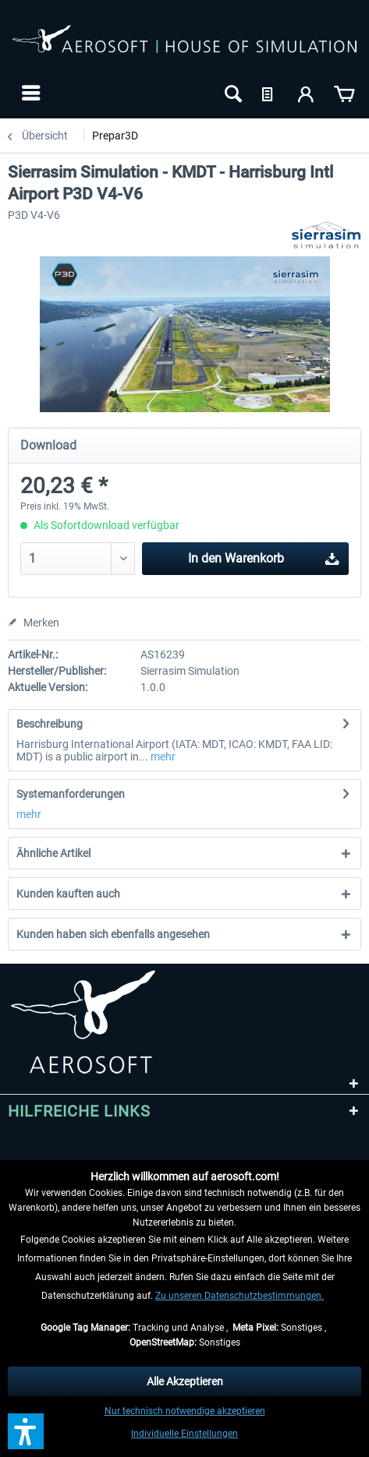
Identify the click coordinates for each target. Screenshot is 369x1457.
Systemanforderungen (70, 794)
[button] (26, 1431)
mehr (162, 756)
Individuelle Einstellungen (184, 1433)
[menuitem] (29, 92)
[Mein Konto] (306, 92)
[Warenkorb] (344, 92)
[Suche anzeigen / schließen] (231, 92)
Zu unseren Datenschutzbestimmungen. (239, 1295)
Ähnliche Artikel (53, 853)
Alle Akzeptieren (185, 1381)
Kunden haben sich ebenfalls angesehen (113, 934)
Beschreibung (49, 724)
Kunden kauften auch (68, 893)
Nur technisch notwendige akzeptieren (185, 1411)
